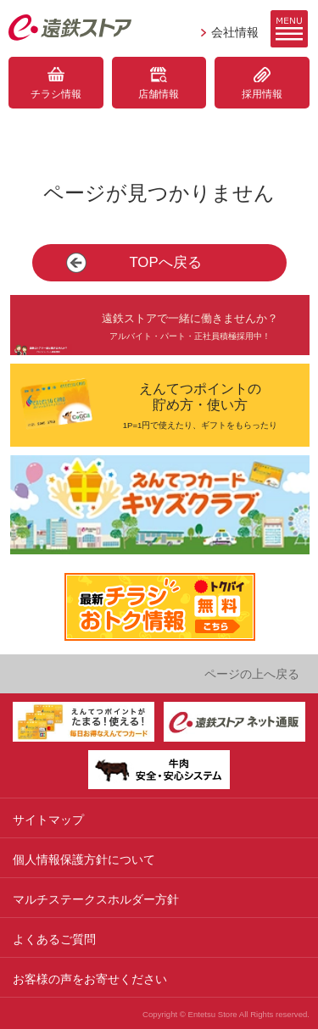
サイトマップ (48, 819)
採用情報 (262, 94)
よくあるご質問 (54, 939)
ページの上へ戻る (251, 674)
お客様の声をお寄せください (90, 979)
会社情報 (235, 32)
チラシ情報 (56, 94)
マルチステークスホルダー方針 (96, 899)
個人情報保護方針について (84, 859)
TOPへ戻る (165, 262)
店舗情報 (158, 94)
